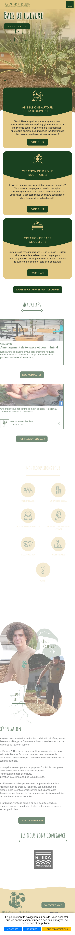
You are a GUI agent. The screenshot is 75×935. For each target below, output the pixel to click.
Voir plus (37, 141)
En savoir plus (17, 26)
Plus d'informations (57, 929)
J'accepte (12, 929)
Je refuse (32, 929)
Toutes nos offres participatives (38, 289)
